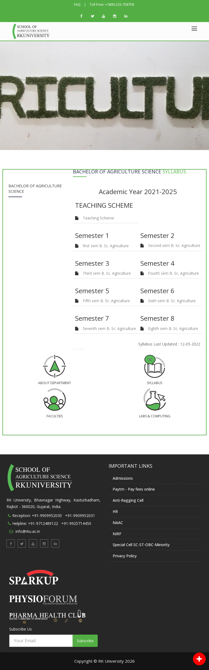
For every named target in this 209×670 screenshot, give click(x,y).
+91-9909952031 (80, 515)
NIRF (117, 533)
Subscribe (85, 640)
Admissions (123, 478)
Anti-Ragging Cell (128, 500)
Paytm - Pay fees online (134, 489)
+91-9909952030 (47, 515)
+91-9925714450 (76, 523)
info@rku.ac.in (28, 531)
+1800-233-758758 (119, 4)
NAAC (118, 522)
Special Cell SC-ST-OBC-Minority (141, 544)
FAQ (77, 4)
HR (115, 511)
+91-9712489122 (43, 523)
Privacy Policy (125, 555)
